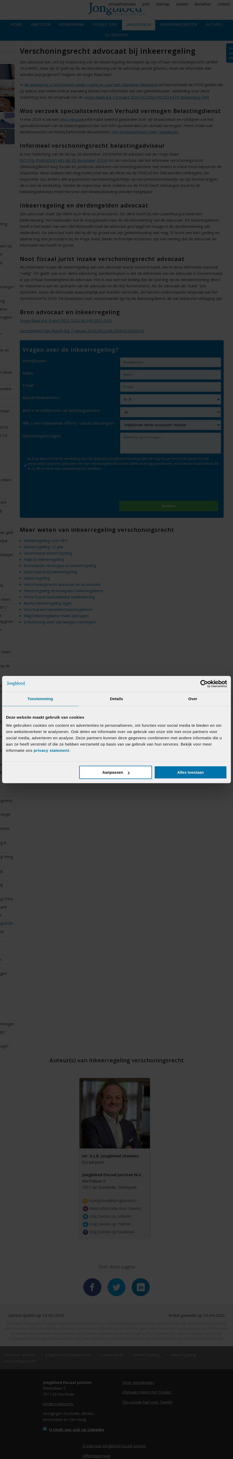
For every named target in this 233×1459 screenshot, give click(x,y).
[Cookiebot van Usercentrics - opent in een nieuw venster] (204, 684)
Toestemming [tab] (40, 698)
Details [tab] (116, 698)
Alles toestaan (190, 772)
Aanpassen (115, 772)
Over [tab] (192, 698)
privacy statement (51, 750)
